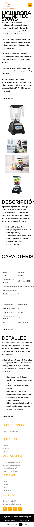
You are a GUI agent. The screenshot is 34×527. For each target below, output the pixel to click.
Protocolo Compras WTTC (10, 468)
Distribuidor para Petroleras (11, 462)
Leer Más (24, 524)
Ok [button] (20, 524)
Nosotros (5, 481)
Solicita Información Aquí (10, 431)
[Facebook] (5, 509)
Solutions (5, 445)
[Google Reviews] (15, 509)
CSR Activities (7, 490)
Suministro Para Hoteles (10, 471)
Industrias (6, 448)
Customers (6, 484)
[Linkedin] (20, 509)
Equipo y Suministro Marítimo (11, 465)
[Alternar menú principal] (30, 5)
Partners (5, 451)
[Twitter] (10, 509)
